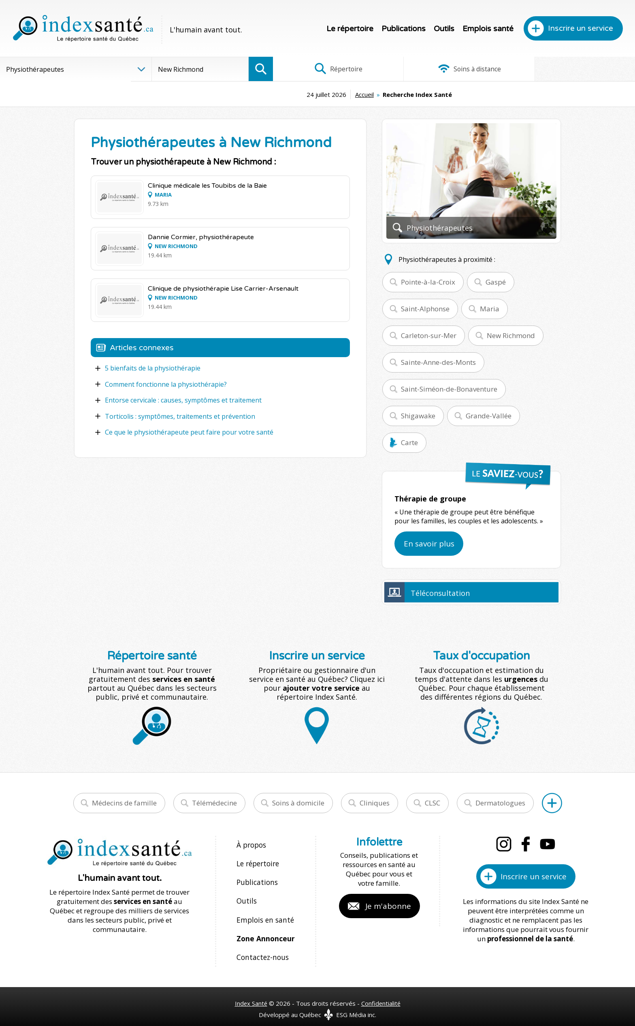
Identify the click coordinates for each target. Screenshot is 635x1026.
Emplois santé (488, 28)
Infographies (575, 69)
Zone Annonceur (265, 931)
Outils (444, 28)
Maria (489, 308)
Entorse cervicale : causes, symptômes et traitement (183, 399)
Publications (403, 28)
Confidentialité (381, 994)
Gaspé (496, 282)
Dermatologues (500, 803)
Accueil (303, 94)
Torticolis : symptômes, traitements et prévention (180, 415)
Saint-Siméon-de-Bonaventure (449, 389)
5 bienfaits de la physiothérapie (152, 368)
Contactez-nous (261, 949)
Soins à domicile (298, 803)
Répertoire (333, 69)
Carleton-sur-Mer (428, 335)
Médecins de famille (124, 803)
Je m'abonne (388, 906)
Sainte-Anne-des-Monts (438, 362)
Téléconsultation (440, 593)
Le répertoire (349, 28)
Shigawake (418, 415)
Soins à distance (454, 69)
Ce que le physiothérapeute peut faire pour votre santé (189, 431)
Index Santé (250, 994)
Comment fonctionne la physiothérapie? (166, 383)
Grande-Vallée (488, 415)
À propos (251, 844)
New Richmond (511, 335)
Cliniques (375, 803)
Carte (409, 442)
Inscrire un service (580, 28)
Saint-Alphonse (425, 308)
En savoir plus (429, 543)
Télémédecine (214, 803)
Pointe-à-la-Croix (428, 282)
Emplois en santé (264, 914)
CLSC (432, 803)
